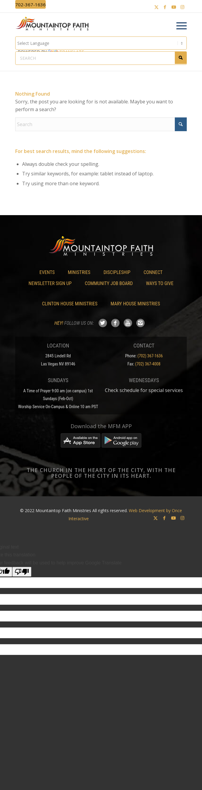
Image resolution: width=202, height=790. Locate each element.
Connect (153, 272)
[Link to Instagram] (182, 7)
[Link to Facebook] (164, 7)
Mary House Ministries (135, 304)
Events (47, 272)
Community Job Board (109, 283)
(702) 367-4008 (147, 364)
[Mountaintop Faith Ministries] (54, 24)
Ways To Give (159, 283)
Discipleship (116, 272)
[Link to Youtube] (173, 7)
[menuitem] (178, 26)
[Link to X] (156, 7)
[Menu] (178, 26)
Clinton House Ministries (70, 304)
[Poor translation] (21, 572)
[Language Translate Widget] (101, 43)
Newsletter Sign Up (49, 283)
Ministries (79, 272)
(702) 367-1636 (150, 355)
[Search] (101, 124)
